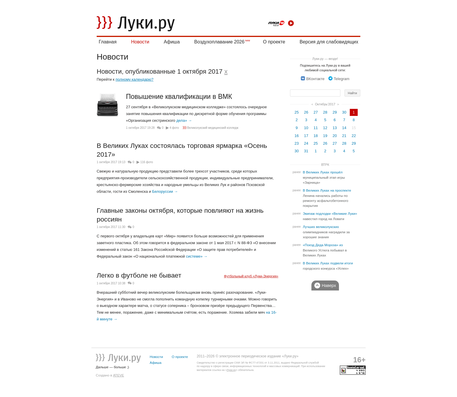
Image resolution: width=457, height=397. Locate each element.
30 (344, 112)
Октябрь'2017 (325, 104)
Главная (108, 41)
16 (296, 136)
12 (325, 128)
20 (334, 136)
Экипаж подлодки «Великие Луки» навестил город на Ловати (330, 216)
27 (315, 112)
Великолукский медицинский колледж (210, 127)
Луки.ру (231, 370)
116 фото (146, 162)
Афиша (172, 41)
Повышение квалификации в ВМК (179, 96)
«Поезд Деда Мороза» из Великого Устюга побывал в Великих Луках (325, 250)
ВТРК (325, 164)
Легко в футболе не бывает (139, 275)
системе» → (196, 256)
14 (344, 128)
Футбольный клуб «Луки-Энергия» (251, 276)
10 (306, 128)
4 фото (174, 127)
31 (306, 151)
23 (296, 143)
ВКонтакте (313, 79)
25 (296, 112)
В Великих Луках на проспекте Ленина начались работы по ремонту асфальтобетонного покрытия (327, 198)
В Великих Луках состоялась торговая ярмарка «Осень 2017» (182, 150)
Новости (140, 41)
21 (344, 136)
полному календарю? (134, 79)
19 (325, 136)
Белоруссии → (165, 191)
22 (354, 136)
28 (325, 112)
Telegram (338, 79)
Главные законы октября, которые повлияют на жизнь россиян (180, 215)
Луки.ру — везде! (325, 58)
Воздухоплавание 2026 (219, 41)
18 (315, 136)
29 (334, 112)
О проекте (274, 41)
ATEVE (118, 375)
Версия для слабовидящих (329, 41)
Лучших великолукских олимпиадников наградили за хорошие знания (326, 232)
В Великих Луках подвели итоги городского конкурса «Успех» (328, 265)
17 (306, 136)
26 (306, 112)
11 (315, 128)
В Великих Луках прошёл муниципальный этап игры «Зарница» (324, 177)
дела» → (184, 120)
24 (306, 143)
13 (334, 128)
